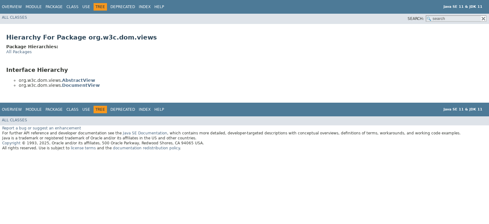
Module (34, 7)
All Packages (19, 51)
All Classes (14, 17)
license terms (83, 148)
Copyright (11, 143)
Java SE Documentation (145, 133)
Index (145, 7)
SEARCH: (416, 18)
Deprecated (122, 7)
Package (54, 7)
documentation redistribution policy (146, 148)
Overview (12, 7)
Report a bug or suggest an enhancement (41, 128)
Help (159, 7)
